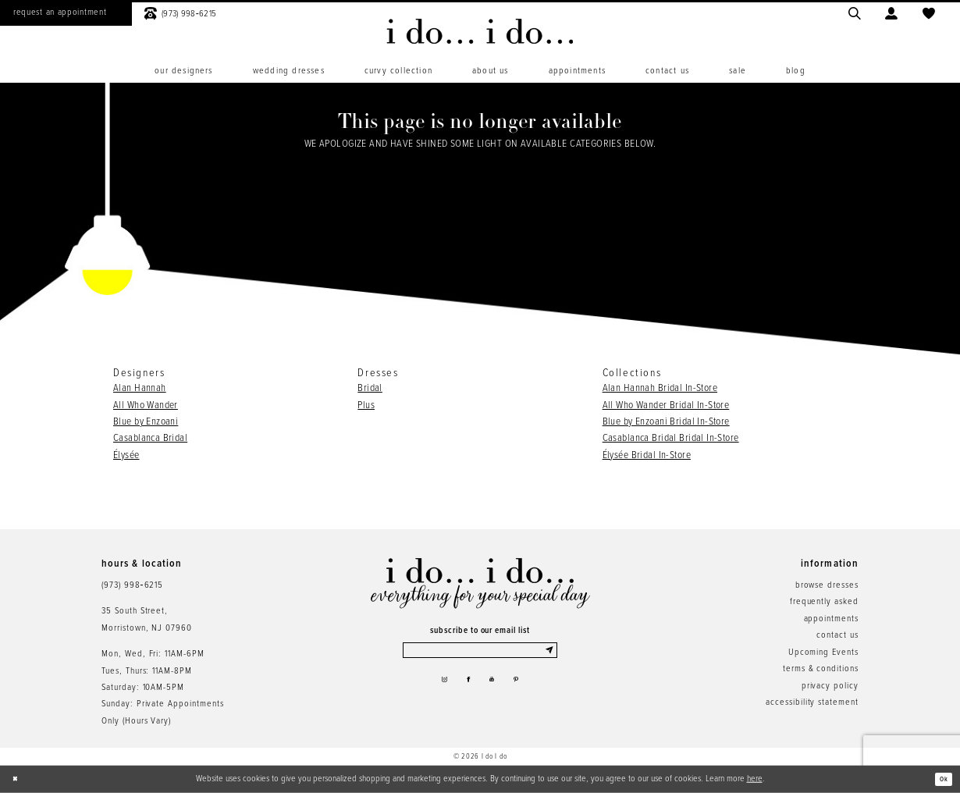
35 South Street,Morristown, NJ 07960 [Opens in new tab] (146, 619)
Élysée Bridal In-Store (647, 455)
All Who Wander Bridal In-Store (666, 405)
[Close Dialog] (19, 780)
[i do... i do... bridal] (479, 31)
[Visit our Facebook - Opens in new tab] (465, 689)
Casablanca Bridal (150, 438)
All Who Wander (145, 405)
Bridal (369, 388)
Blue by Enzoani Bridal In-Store (666, 422)
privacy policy (830, 686)
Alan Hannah (139, 388)
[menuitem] (183, 71)
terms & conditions (821, 669)
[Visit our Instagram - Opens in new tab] (434, 689)
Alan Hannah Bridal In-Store (660, 388)
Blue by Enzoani (145, 422)
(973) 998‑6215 (132, 585)
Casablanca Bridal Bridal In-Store (671, 438)
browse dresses (827, 585)
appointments (831, 619)
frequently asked (824, 602)
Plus (366, 405)
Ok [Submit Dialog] (941, 779)
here (755, 779)
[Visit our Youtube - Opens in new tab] (495, 689)
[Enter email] (480, 652)
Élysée (126, 455)
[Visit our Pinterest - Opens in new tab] (526, 689)
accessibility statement (812, 702)
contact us (837, 635)
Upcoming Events (823, 652)
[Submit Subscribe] (549, 652)
